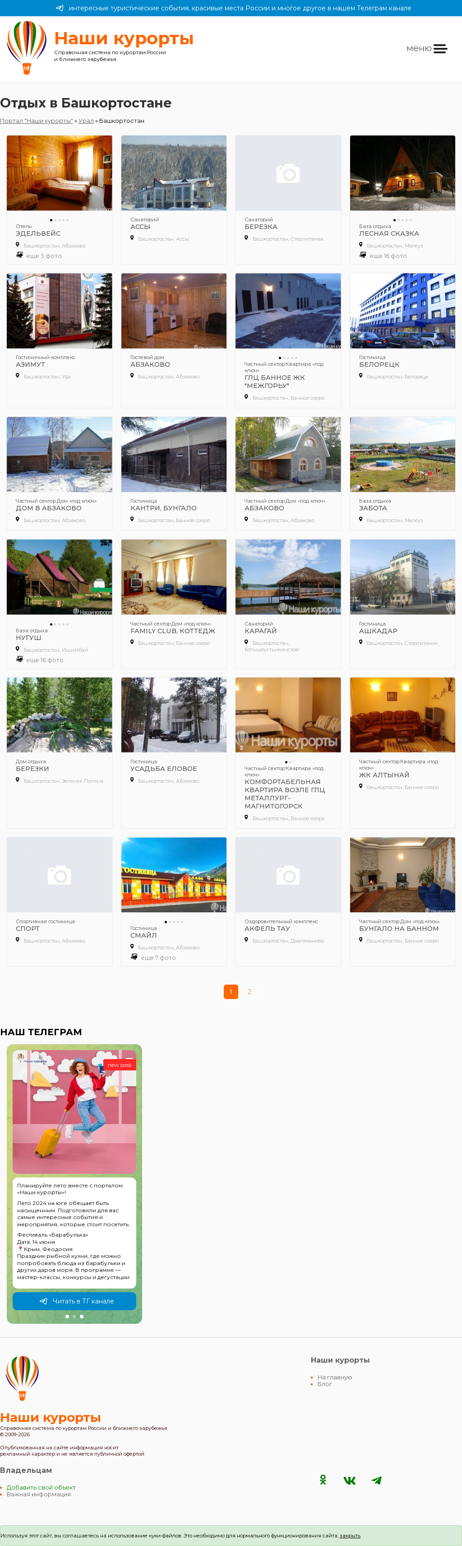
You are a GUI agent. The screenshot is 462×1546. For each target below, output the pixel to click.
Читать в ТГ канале (76, 1301)
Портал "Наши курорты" (36, 120)
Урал (86, 120)
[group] (74, 1184)
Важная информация (39, 1494)
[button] (67, 1316)
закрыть (350, 1535)
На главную (335, 1377)
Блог (325, 1384)
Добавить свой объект (41, 1487)
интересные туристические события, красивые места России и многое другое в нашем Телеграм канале (233, 8)
